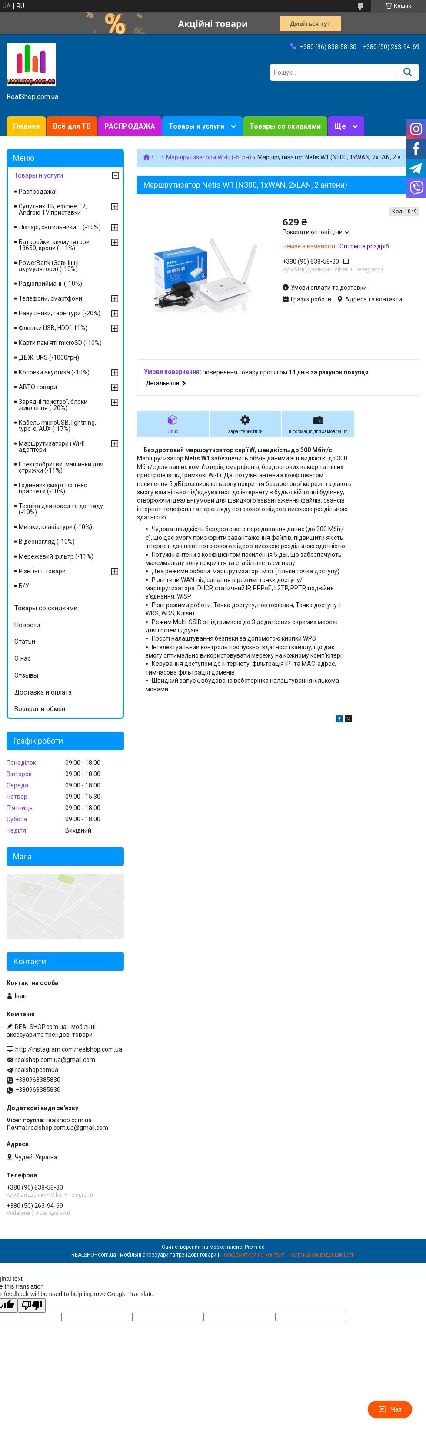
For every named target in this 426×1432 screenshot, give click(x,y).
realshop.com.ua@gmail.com (55, 1059)
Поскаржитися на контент (252, 1255)
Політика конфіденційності (321, 1255)
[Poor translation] (32, 1305)
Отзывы (26, 675)
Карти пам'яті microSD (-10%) (60, 342)
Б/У (24, 585)
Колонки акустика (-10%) (54, 372)
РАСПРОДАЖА (129, 126)
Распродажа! (38, 191)
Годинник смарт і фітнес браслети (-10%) (53, 488)
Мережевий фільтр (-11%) (56, 556)
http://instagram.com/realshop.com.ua (68, 1049)
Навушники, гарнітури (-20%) (59, 313)
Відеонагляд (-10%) (47, 541)
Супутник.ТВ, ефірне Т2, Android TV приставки (53, 209)
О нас (22, 658)
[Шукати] (407, 72)
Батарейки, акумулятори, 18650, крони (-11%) (55, 244)
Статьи (24, 641)
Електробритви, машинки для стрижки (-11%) (61, 467)
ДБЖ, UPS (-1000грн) (49, 357)
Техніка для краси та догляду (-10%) (61, 509)
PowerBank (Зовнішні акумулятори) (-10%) (49, 265)
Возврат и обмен (39, 709)
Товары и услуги (196, 126)
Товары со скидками (285, 126)
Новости (27, 625)
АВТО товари (38, 387)
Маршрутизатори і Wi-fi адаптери (52, 446)
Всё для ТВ (72, 126)
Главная (26, 126)
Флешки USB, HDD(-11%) (53, 327)
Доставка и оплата (43, 692)
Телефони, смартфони (50, 298)
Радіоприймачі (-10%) (50, 283)
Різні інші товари (42, 571)
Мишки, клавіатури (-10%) (55, 526)
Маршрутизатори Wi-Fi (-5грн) (208, 157)
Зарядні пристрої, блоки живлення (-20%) (53, 404)
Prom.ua (255, 1247)
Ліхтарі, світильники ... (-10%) (60, 227)
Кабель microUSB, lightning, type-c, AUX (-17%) (57, 425)
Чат (390, 1409)
